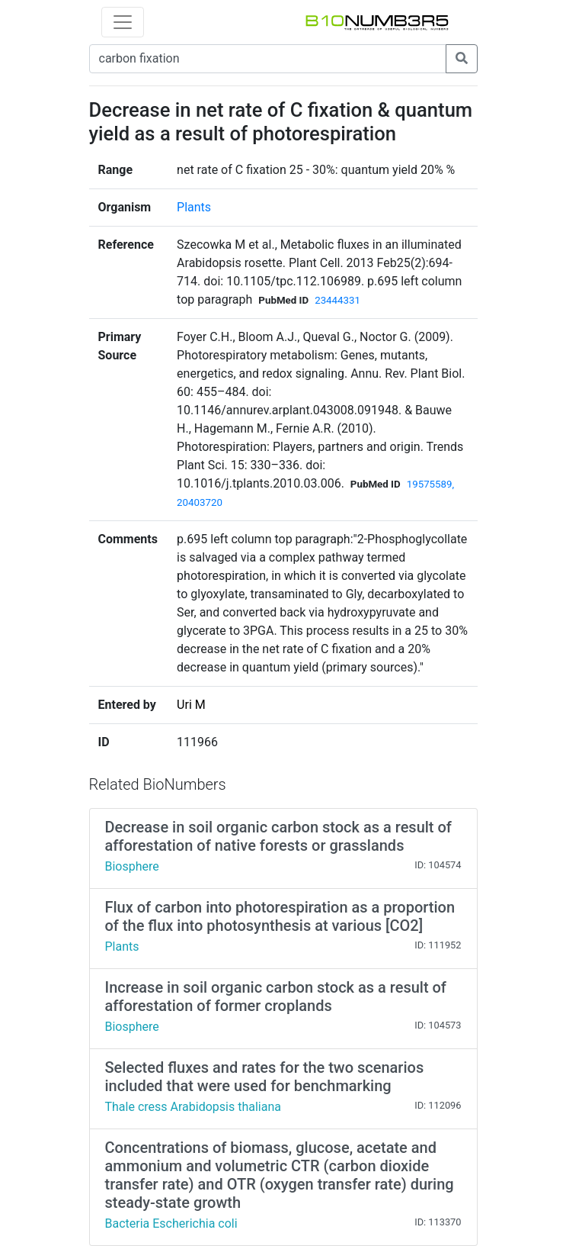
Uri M (191, 704)
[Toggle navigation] (122, 22)
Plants (194, 207)
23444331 (337, 300)
